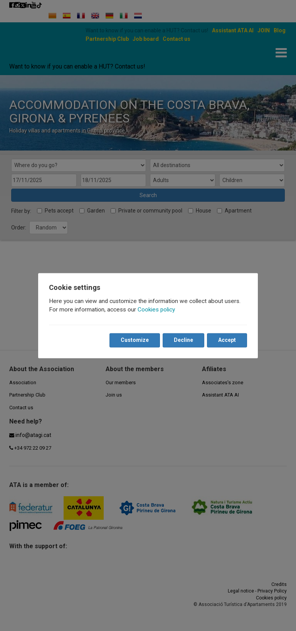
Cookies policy (156, 309)
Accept (227, 340)
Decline (183, 340)
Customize (135, 340)
